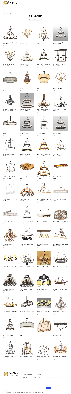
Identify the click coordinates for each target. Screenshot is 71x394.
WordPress (32, 392)
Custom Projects (19, 6)
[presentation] (54, 383)
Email (59, 374)
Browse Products (11, 6)
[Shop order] (35, 20)
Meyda (48, 6)
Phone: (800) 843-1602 (37, 376)
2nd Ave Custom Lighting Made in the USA (15, 392)
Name (47, 374)
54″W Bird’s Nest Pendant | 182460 (60, 221)
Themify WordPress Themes (39, 392)
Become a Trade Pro (41, 6)
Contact (34, 6)
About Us (26, 6)
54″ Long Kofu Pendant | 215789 (43, 334)
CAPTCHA (48, 380)
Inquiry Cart (53, 6)
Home (4, 6)
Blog (30, 6)
